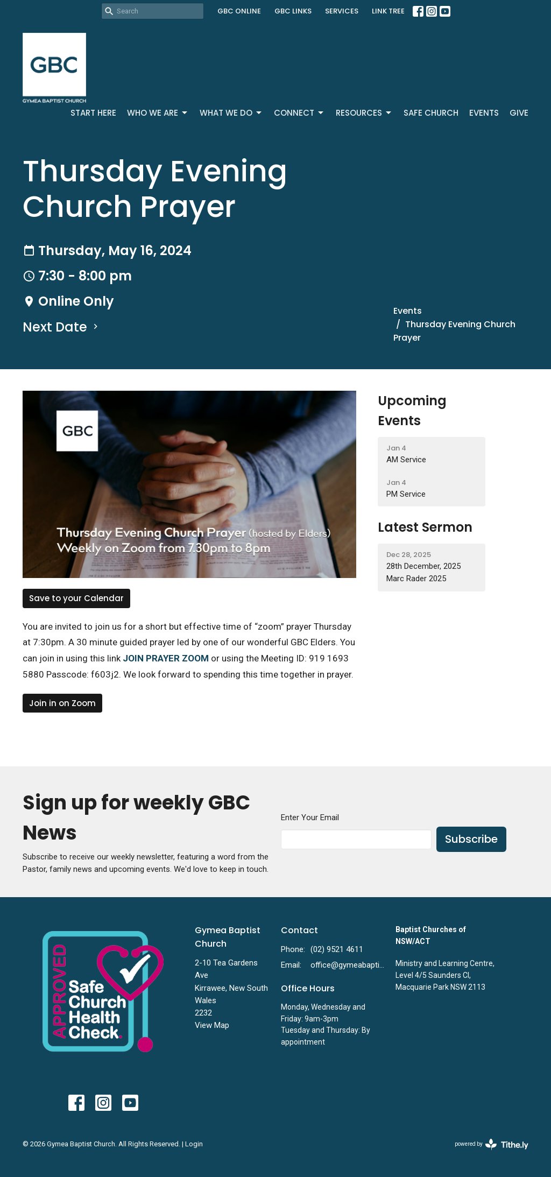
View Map (212, 1025)
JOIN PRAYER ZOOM (166, 658)
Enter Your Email (310, 817)
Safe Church (431, 112)
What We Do (231, 112)
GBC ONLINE (239, 11)
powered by (491, 1144)
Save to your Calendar (76, 598)
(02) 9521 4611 (336, 949)
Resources (364, 112)
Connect (299, 112)
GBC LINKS (293, 11)
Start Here (93, 112)
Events (484, 112)
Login (194, 1144)
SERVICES (341, 11)
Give (519, 112)
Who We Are (158, 112)
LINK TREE (388, 11)
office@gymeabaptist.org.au (347, 965)
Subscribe (471, 839)
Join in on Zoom (62, 703)
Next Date (62, 327)
